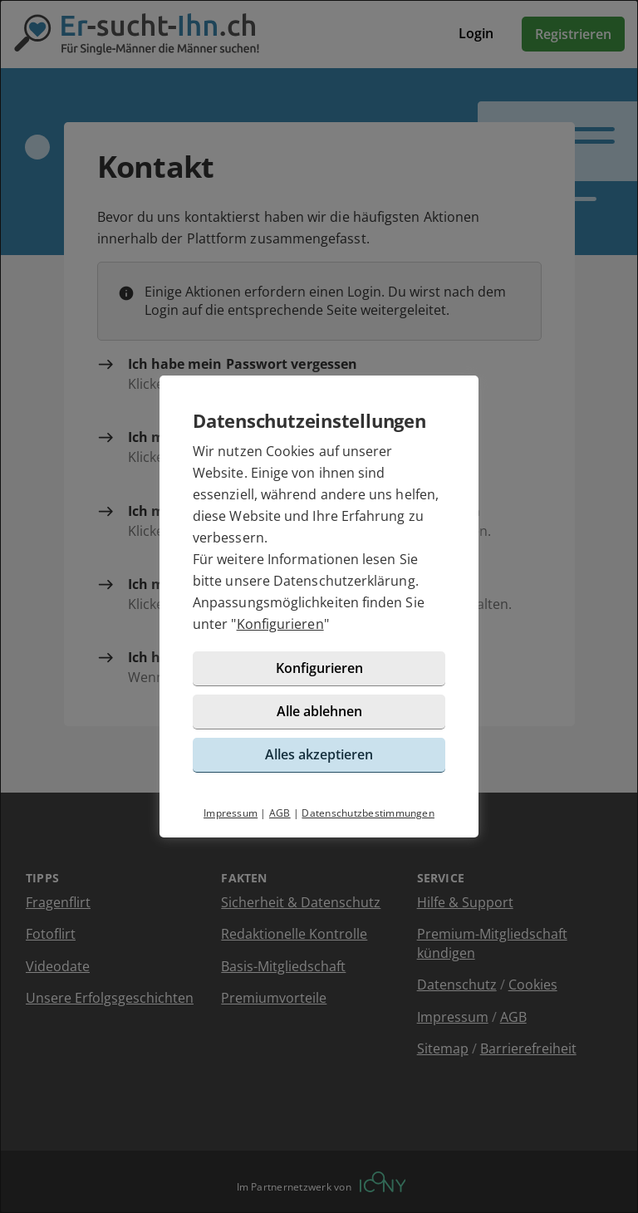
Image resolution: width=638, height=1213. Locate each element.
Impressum (231, 813)
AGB (280, 813)
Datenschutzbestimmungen (368, 813)
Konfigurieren (280, 624)
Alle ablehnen (319, 711)
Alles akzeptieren (319, 754)
